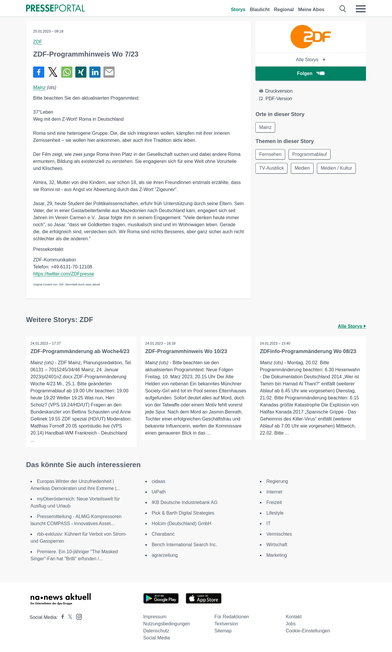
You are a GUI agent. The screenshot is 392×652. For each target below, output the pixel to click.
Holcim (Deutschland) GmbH (182, 523)
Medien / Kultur (337, 168)
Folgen (310, 73)
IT (268, 523)
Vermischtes (279, 534)
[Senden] (109, 72)
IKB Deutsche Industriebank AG (185, 502)
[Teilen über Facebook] (38, 72)
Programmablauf (310, 154)
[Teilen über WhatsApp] (66, 72)
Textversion (226, 623)
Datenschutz (156, 630)
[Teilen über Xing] (80, 72)
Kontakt (293, 616)
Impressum (154, 616)
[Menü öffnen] (360, 9)
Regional (284, 9)
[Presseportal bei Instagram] (77, 616)
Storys (238, 9)
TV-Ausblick (271, 168)
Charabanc (163, 534)
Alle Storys (310, 59)
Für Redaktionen (231, 616)
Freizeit (274, 502)
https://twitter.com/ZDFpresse (63, 273)
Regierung (277, 481)
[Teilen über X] (52, 72)
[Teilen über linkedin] (94, 72)
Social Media (156, 637)
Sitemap (223, 630)
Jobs (291, 623)
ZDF (37, 41)
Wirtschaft (276, 544)
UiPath (159, 491)
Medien (303, 168)
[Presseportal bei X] (68, 617)
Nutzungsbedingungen (166, 623)
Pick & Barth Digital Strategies (183, 512)
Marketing (276, 555)
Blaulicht (260, 9)
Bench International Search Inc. (184, 544)
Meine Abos (311, 9)
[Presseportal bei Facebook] (61, 617)
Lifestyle (275, 512)
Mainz (39, 87)
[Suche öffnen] (343, 9)
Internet (274, 491)
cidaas (158, 481)
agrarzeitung (165, 555)
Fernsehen (270, 154)
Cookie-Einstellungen (308, 630)
